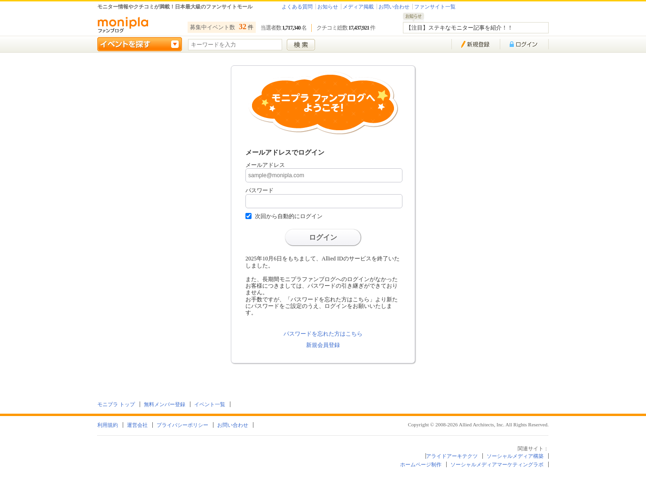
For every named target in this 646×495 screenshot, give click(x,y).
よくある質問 (297, 6)
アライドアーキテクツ (452, 456)
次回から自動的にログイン (289, 216)
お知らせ (327, 6)
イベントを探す (139, 44)
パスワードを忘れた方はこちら (323, 333)
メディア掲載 (358, 6)
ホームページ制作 (420, 464)
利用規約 (107, 425)
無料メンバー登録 (164, 404)
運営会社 (137, 425)
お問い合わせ (394, 6)
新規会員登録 (323, 345)
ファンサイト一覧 (435, 6)
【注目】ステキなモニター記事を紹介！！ (459, 27)
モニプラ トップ (116, 404)
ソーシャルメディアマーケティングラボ (497, 464)
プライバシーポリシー (182, 425)
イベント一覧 (209, 404)
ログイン (323, 237)
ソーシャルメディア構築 (515, 456)
